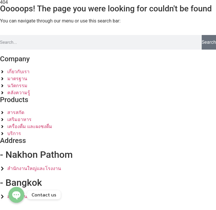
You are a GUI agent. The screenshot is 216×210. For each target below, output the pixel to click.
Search (209, 42)
